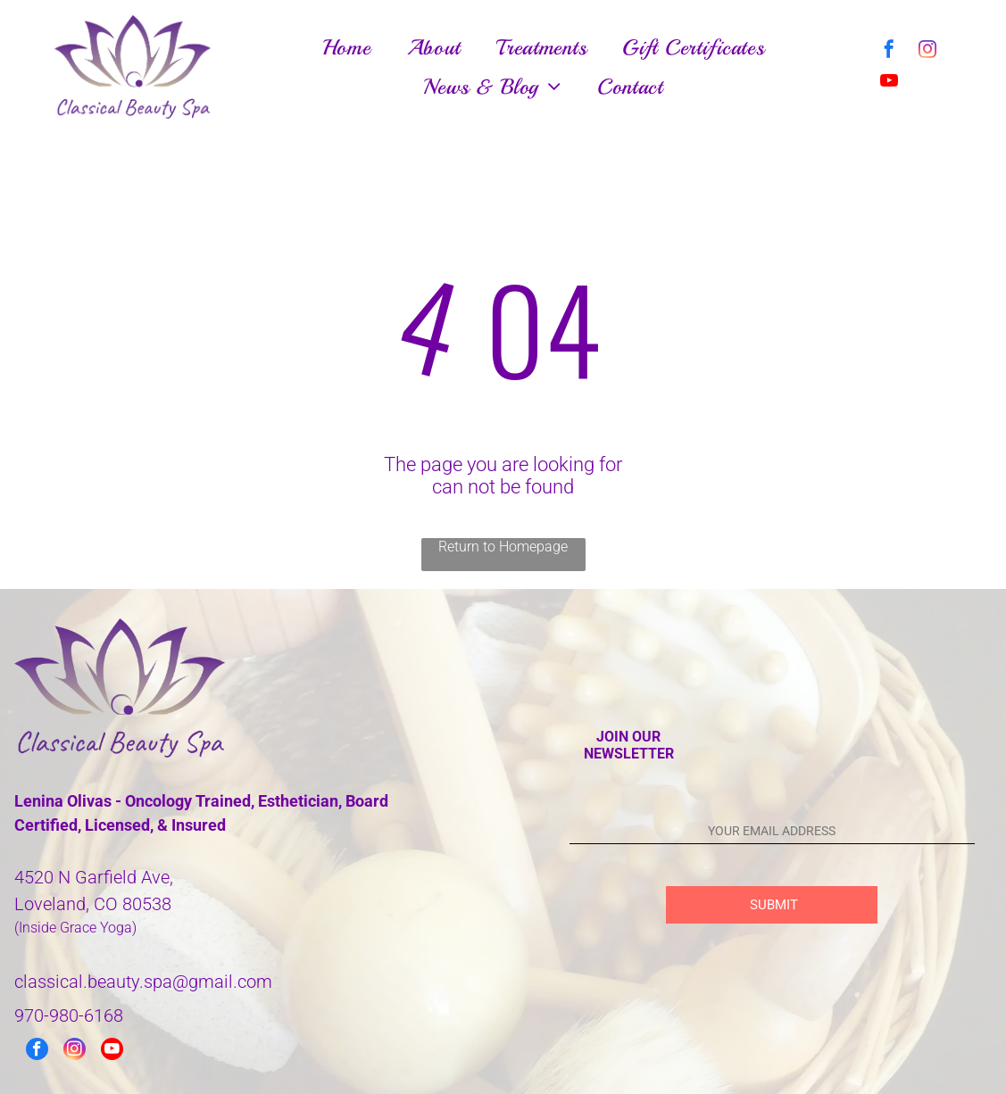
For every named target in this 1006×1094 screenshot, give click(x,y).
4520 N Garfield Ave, (93, 877)
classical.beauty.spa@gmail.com (143, 981)
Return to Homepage (503, 546)
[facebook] (889, 51)
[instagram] (927, 51)
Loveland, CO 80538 (92, 904)
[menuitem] (346, 47)
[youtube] (889, 82)
